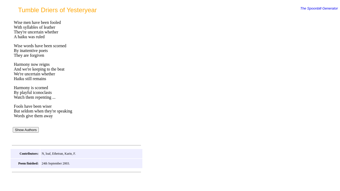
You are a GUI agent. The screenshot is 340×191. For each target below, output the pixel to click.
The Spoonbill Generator (319, 8)
